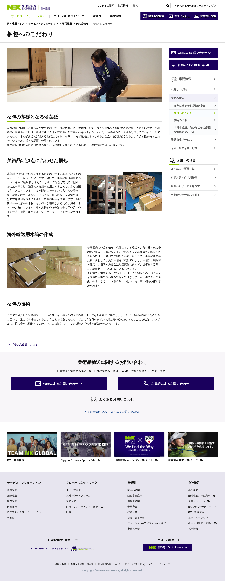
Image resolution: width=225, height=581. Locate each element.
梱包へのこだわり (184, 112)
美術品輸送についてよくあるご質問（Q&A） (113, 411)
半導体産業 (133, 528)
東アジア (71, 501)
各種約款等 (60, 564)
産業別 (97, 16)
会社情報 (115, 16)
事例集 (10, 517)
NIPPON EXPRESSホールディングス (195, 5)
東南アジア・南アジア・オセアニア (85, 506)
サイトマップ (163, 564)
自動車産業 (133, 501)
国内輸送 (12, 490)
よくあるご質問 (105, 5)
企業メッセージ (196, 501)
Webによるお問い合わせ (189, 53)
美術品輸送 (82, 23)
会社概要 (193, 490)
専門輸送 (67, 23)
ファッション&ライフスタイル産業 (146, 523)
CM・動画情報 (196, 512)
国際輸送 (12, 495)
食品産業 (132, 506)
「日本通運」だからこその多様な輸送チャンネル (192, 129)
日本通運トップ (15, 23)
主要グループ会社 (198, 517)
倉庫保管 (12, 506)
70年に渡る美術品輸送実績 (190, 105)
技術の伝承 (180, 120)
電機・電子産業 (136, 517)
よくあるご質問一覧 (183, 168)
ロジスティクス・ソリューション (25, 512)
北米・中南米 (73, 490)
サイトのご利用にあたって (138, 564)
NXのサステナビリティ (201, 506)
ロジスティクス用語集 (184, 177)
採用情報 (123, 5)
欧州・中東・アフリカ (78, 495)
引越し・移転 (179, 89)
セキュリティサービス (184, 148)
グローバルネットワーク (68, 16)
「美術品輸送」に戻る (24, 344)
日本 (68, 512)
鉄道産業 (132, 512)
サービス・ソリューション (28, 16)
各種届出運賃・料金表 (82, 564)
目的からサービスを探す (185, 186)
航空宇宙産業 (134, 495)
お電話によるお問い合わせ (190, 65)
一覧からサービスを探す (185, 194)
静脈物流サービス (181, 139)
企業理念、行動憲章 (199, 495)
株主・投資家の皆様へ (200, 523)
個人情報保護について (109, 564)
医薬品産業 (133, 490)
